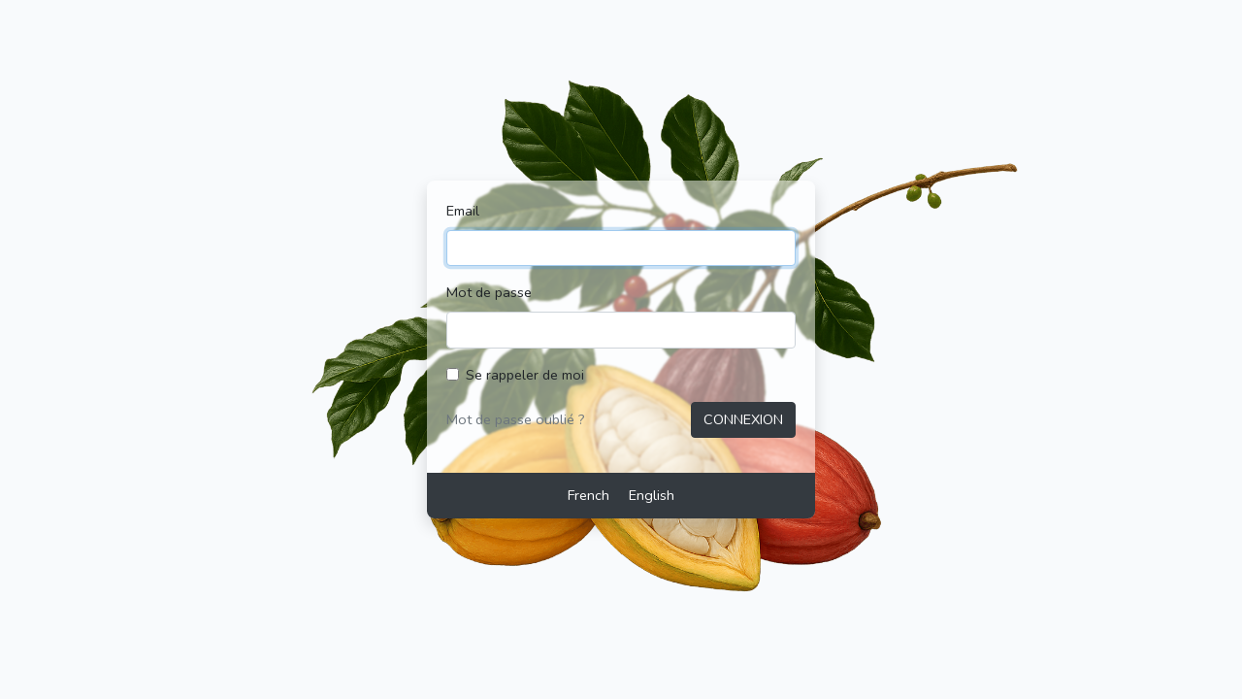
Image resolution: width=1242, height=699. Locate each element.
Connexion (743, 419)
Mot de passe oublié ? (515, 419)
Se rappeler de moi (525, 374)
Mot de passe (489, 292)
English (651, 495)
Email (462, 210)
